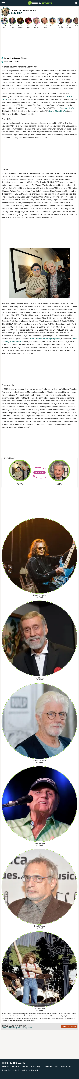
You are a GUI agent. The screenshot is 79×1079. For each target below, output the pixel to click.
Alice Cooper (36, 339)
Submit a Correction (69, 1026)
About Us (5, 1067)
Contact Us (15, 1067)
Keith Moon (15, 342)
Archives (24, 1067)
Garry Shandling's (57, 111)
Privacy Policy (35, 1067)
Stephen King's (67, 108)
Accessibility (47, 1067)
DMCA (56, 1067)
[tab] (39, 59)
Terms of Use (66, 1067)
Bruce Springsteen (51, 339)
